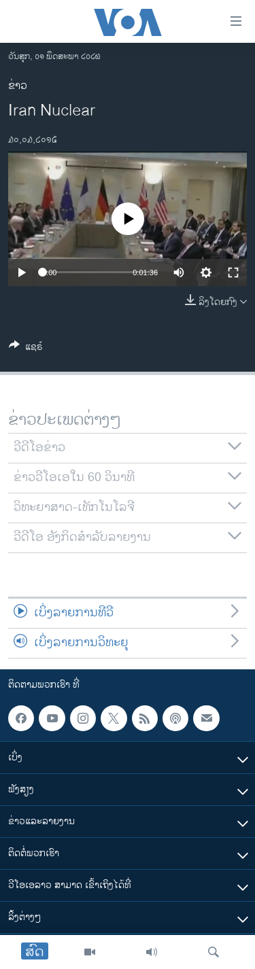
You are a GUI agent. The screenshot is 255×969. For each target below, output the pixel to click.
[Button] (26, 349)
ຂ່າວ (17, 86)
